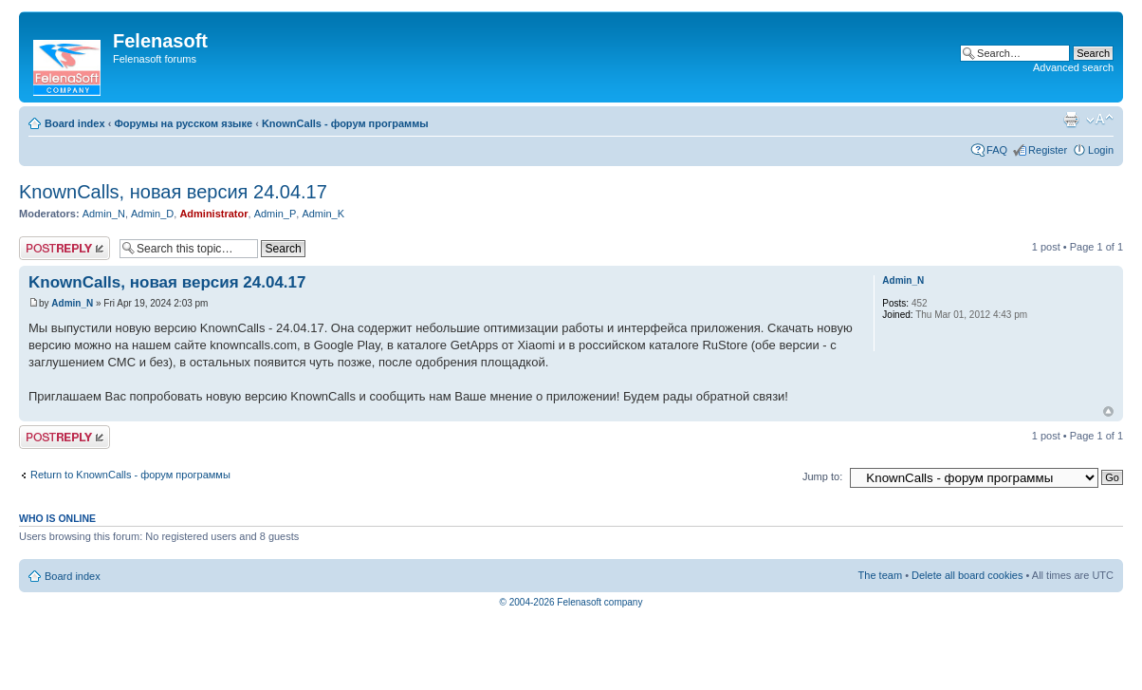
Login (1101, 150)
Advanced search (1073, 67)
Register (1047, 150)
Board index (75, 123)
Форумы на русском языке (183, 123)
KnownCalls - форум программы (345, 123)
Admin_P (275, 213)
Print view (1070, 119)
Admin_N (104, 213)
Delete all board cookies (967, 575)
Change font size (1100, 119)
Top (1108, 411)
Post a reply (64, 248)
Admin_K (323, 213)
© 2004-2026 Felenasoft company (571, 602)
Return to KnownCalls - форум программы (130, 474)
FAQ (996, 150)
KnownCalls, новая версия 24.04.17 (173, 191)
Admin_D (152, 213)
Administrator (213, 213)
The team (880, 575)
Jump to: (822, 476)
